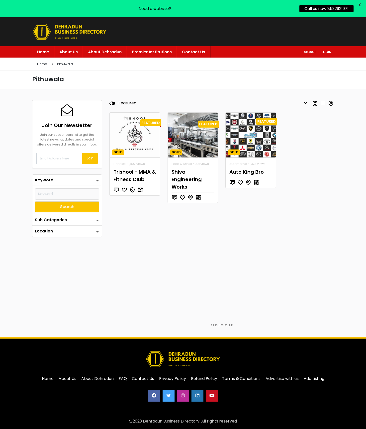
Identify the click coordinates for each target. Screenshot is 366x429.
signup (310, 52)
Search (67, 207)
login (326, 52)
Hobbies (119, 164)
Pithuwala (65, 64)
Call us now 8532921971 (326, 8)
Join (90, 158)
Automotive (238, 164)
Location (44, 231)
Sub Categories (51, 220)
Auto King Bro (246, 171)
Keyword (44, 180)
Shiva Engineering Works (187, 179)
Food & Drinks (182, 164)
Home (42, 64)
